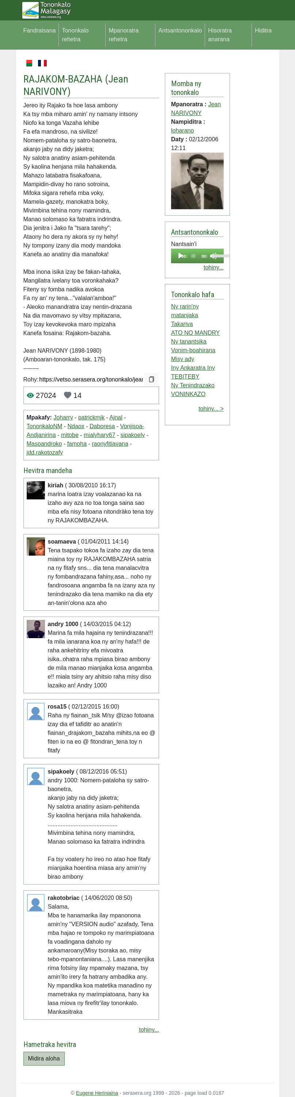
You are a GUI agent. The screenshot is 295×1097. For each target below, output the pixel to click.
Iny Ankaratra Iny (193, 368)
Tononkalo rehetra (75, 34)
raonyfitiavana (110, 444)
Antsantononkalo (180, 30)
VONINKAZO (188, 394)
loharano (182, 130)
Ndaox (76, 426)
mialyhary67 (99, 435)
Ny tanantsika (189, 341)
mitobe (70, 435)
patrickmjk (91, 417)
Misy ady (182, 359)
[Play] (180, 256)
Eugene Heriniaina (97, 1093)
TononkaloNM (45, 426)
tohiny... (149, 1030)
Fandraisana (39, 30)
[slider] (193, 256)
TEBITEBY (185, 376)
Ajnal (115, 417)
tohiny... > (211, 409)
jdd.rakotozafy (45, 452)
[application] (197, 256)
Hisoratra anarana (220, 34)
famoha (77, 444)
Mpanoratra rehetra (124, 34)
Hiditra (263, 30)
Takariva (182, 324)
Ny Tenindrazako (193, 385)
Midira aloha (44, 1058)
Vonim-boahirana (193, 350)
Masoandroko (44, 444)
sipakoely (133, 435)
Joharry (63, 417)
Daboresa (102, 426)
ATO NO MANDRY (195, 333)
